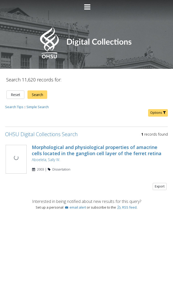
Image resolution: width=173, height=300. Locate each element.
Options (158, 112)
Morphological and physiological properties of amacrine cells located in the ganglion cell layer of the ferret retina (96, 150)
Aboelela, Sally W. (46, 159)
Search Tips (14, 107)
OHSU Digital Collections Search (41, 134)
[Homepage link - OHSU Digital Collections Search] (86, 57)
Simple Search (37, 107)
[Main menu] (86, 5)
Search (37, 94)
